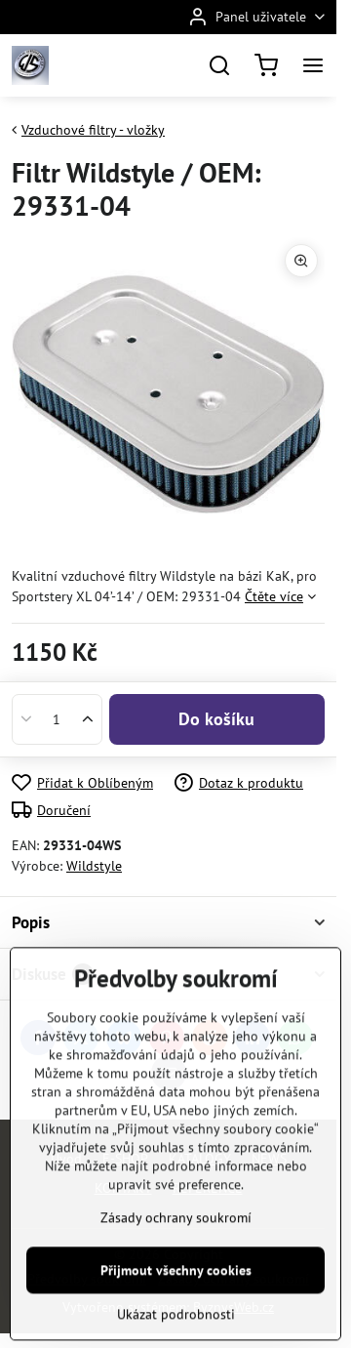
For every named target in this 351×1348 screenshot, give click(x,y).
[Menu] (313, 65)
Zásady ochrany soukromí (176, 1282)
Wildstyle (94, 866)
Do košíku (216, 719)
